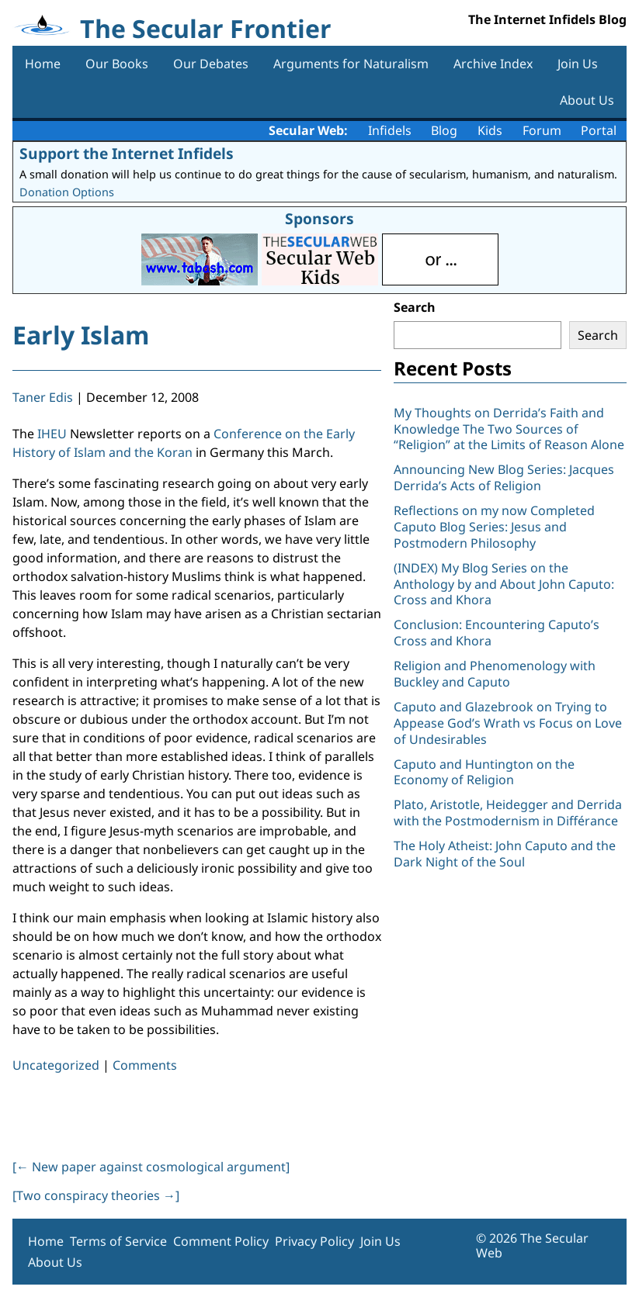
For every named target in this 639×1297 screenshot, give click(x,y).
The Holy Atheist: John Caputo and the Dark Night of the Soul (505, 853)
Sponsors (319, 218)
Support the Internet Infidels (126, 153)
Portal (598, 130)
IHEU (52, 433)
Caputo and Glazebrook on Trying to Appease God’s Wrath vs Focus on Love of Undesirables (508, 723)
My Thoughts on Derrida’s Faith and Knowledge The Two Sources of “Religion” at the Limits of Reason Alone (509, 429)
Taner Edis (42, 397)
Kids (490, 130)
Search (415, 307)
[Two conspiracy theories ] (95, 1195)
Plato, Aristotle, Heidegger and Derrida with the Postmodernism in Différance (508, 812)
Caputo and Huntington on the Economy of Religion (484, 772)
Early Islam (80, 334)
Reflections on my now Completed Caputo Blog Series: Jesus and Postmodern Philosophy (494, 527)
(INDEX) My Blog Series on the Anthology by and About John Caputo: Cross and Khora (504, 584)
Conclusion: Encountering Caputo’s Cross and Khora (496, 632)
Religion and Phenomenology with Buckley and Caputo (495, 673)
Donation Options (66, 192)
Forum (542, 130)
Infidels (390, 130)
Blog (444, 130)
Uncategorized (55, 1065)
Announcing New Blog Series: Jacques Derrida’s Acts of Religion (504, 477)
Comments (145, 1065)
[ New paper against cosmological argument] (151, 1166)
